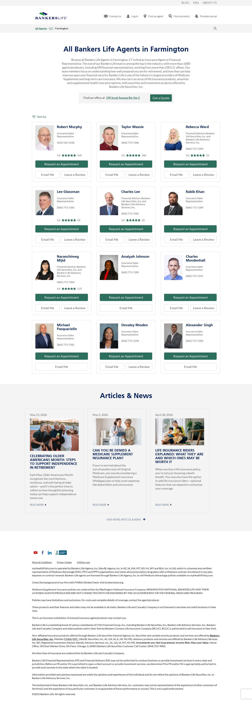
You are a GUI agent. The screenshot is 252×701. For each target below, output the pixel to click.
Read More (37, 505)
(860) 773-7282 (194, 340)
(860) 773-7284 (194, 207)
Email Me (47, 174)
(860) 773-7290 (130, 340)
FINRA (68, 639)
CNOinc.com (83, 562)
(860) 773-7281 (65, 344)
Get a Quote (161, 98)
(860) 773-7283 (65, 207)
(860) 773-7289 (194, 148)
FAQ (196, 2)
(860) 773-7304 (65, 282)
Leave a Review (73, 173)
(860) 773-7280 (130, 272)
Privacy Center (64, 562)
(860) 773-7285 (130, 213)
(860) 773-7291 (194, 275)
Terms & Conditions (42, 562)
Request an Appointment (61, 164)
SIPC (75, 639)
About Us (210, 2)
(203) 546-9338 (65, 142)
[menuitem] (112, 16)
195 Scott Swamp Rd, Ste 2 (123, 97)
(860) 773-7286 (130, 142)
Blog (185, 2)
